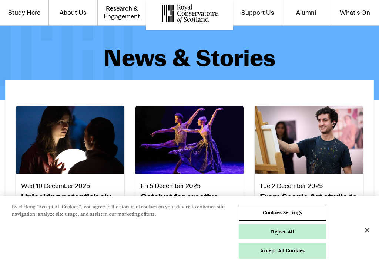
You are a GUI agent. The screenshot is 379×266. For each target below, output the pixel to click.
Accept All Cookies (282, 250)
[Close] (367, 230)
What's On (355, 12)
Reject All (282, 232)
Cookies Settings (282, 212)
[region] (189, 231)
